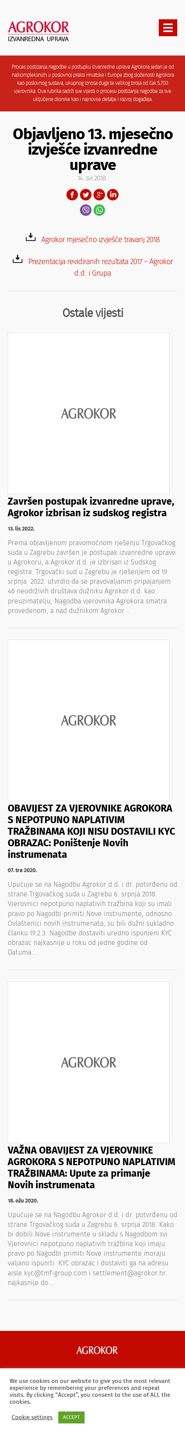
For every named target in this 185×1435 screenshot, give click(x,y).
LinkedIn (113, 194)
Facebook (72, 194)
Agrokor (97, 1350)
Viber (86, 210)
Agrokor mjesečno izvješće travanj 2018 (100, 240)
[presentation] (168, 27)
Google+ (99, 194)
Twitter (86, 194)
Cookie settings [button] (32, 1417)
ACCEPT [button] (71, 1417)
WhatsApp (99, 210)
